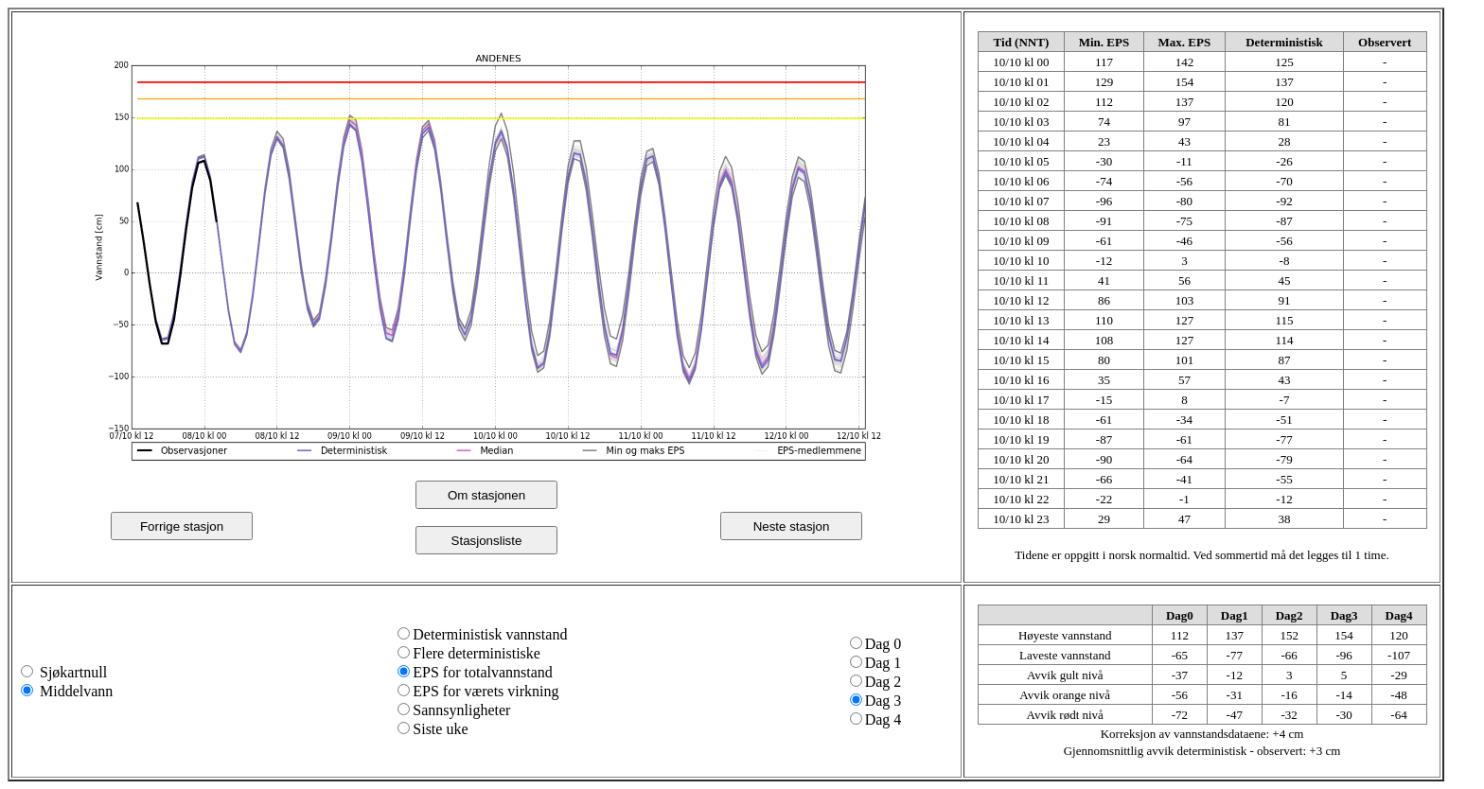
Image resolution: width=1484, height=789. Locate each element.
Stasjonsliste (486, 541)
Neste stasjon (791, 526)
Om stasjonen (486, 495)
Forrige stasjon (181, 526)
